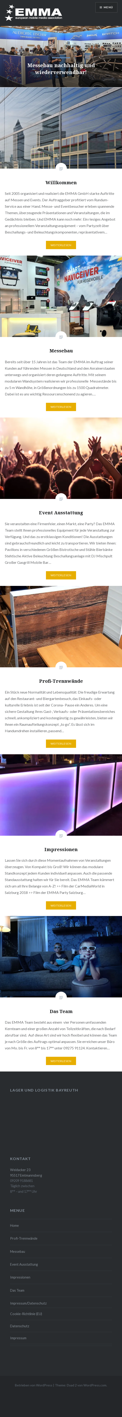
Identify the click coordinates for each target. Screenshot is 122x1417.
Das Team (17, 1290)
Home (14, 1225)
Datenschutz (19, 1326)
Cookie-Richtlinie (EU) (26, 1314)
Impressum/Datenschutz (28, 1303)
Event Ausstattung (24, 1264)
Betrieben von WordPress (33, 1385)
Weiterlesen (61, 245)
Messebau (17, 1251)
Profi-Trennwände (23, 1238)
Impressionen (20, 1277)
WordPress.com (94, 1385)
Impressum (18, 1338)
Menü (108, 7)
